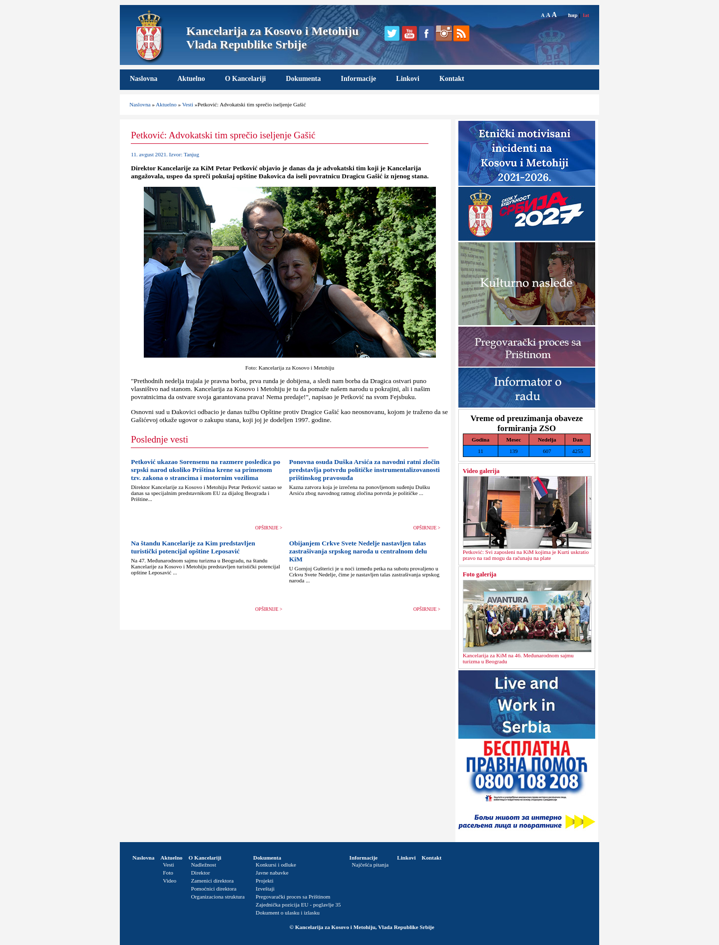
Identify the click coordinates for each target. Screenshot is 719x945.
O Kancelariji (245, 78)
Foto (168, 873)
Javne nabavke (272, 873)
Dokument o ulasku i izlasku (288, 913)
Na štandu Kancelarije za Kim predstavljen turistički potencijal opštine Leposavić (193, 547)
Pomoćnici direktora (213, 889)
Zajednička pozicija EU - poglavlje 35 (298, 905)
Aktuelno (191, 78)
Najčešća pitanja (370, 865)
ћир (573, 15)
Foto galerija (479, 574)
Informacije (358, 78)
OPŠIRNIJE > (268, 527)
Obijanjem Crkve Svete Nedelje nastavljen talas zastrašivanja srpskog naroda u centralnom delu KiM (358, 551)
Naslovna (143, 78)
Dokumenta (303, 78)
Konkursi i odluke (276, 865)
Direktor (200, 873)
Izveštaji (265, 889)
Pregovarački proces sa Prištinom (293, 897)
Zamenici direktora (212, 881)
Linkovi (407, 78)
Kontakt (451, 78)
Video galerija (481, 471)
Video (169, 881)
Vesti (187, 104)
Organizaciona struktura (218, 897)
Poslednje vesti (159, 439)
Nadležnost (203, 865)
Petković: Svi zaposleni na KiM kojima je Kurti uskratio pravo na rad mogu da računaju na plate (526, 555)
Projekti (264, 881)
